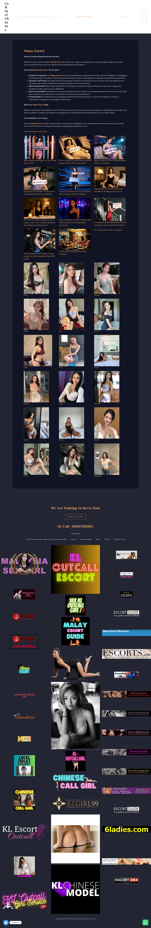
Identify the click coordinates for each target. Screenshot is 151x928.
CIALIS (69, 17)
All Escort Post (126, 17)
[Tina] (71, 314)
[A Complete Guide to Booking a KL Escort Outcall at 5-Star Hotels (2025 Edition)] (110, 209)
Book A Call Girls (75, 517)
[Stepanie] (106, 459)
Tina (60, 331)
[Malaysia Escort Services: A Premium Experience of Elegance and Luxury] (110, 177)
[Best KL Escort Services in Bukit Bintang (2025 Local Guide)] (110, 147)
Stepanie (97, 476)
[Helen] (71, 423)
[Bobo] (71, 278)
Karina (26, 404)
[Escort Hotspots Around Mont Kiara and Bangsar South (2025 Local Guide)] (74, 147)
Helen (61, 440)
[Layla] (106, 350)
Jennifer (97, 404)
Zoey (26, 331)
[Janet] (71, 459)
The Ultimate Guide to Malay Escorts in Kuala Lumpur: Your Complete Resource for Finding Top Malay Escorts (39, 222)
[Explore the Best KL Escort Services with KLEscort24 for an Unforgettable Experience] (74, 208)
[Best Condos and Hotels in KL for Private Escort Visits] (39, 147)
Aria (60, 367)
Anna (26, 440)
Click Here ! (75, 534)
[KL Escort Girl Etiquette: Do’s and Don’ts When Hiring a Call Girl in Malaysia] (74, 178)
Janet (61, 476)
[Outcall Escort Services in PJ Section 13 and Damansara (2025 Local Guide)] (39, 178)
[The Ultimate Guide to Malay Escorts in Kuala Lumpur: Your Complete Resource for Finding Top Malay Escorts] (39, 208)
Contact (111, 17)
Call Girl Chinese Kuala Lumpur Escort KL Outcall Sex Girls (39, 17)
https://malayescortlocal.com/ (36, 131)
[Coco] (36, 459)
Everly (96, 331)
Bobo (61, 295)
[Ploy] (36, 278)
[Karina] (36, 386)
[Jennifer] (106, 386)
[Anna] (36, 423)
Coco (26, 476)
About (100, 17)
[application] (92, 17)
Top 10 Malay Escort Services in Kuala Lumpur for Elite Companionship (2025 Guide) (39, 256)
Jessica (97, 295)
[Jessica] (106, 278)
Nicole (96, 440)
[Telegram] (6, 922)
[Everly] (106, 314)
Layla (96, 367)
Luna (61, 404)
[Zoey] (36, 314)
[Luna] (71, 386)
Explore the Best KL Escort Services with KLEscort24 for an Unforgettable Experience (75, 222)
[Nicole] (106, 423)
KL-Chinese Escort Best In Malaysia (108, 230)
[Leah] (38, 350)
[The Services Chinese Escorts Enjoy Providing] (74, 239)
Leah (26, 367)
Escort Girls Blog (85, 17)
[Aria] (71, 350)
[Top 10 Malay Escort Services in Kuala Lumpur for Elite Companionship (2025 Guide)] (39, 240)
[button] (143, 16)
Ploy (25, 295)
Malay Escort (43, 70)
